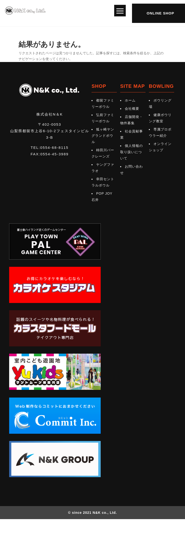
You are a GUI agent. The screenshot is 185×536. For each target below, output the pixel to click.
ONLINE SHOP (160, 13)
